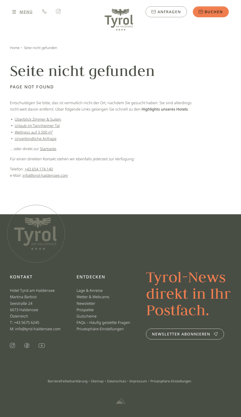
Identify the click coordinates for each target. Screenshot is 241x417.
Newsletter (86, 303)
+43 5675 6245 (27, 322)
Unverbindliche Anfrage (35, 138)
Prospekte (85, 309)
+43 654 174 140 (39, 169)
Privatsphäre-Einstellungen (100, 328)
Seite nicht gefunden (40, 47)
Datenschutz (116, 381)
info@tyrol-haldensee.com (45, 175)
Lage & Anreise (90, 290)
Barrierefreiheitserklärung (67, 381)
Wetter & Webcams (93, 296)
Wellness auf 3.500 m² (34, 132)
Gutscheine (87, 316)
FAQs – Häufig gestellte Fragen (103, 322)
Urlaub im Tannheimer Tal (37, 125)
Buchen (211, 11)
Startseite (48, 148)
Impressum (138, 381)
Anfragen (166, 11)
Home (15, 47)
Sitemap (97, 381)
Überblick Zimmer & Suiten (38, 119)
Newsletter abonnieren (185, 334)
